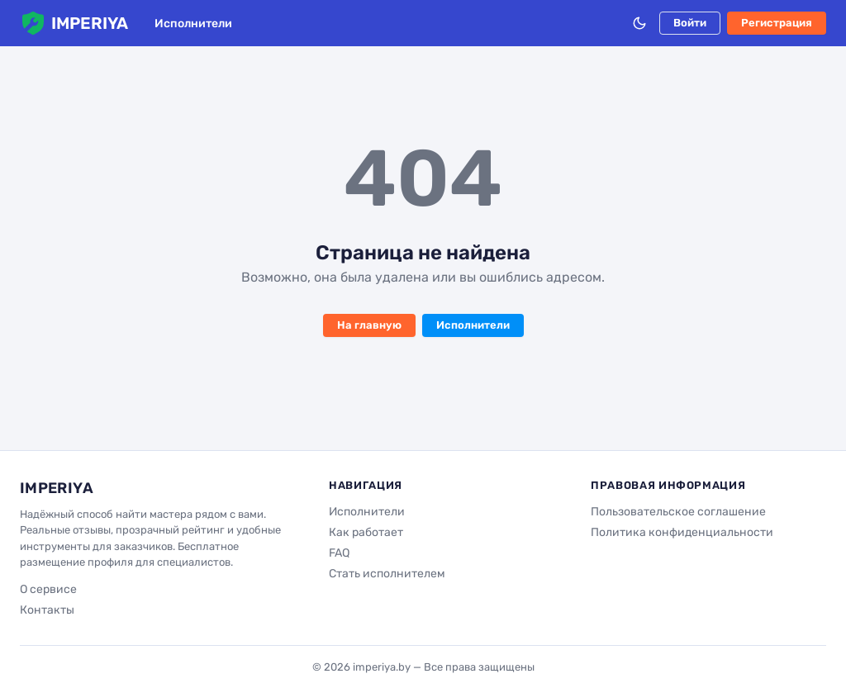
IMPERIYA (74, 23)
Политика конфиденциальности (682, 532)
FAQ (339, 553)
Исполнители (193, 24)
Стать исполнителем (387, 574)
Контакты (47, 610)
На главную (369, 325)
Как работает (366, 532)
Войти (689, 23)
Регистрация (776, 23)
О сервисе (48, 589)
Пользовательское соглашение (678, 512)
